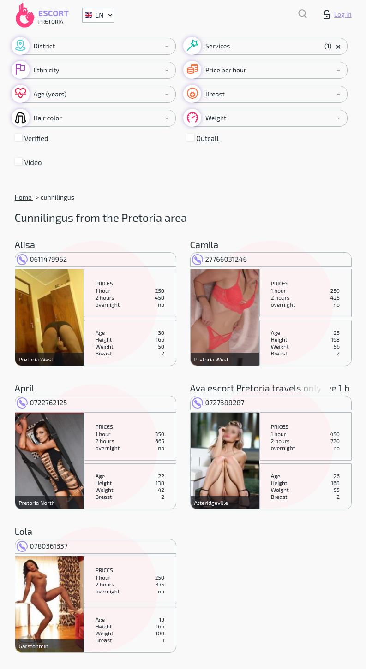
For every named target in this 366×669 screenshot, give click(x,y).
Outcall (207, 138)
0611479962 (42, 259)
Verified (36, 138)
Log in (338, 14)
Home (24, 197)
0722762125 (42, 402)
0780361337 (42, 546)
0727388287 (218, 402)
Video (33, 162)
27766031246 (219, 259)
